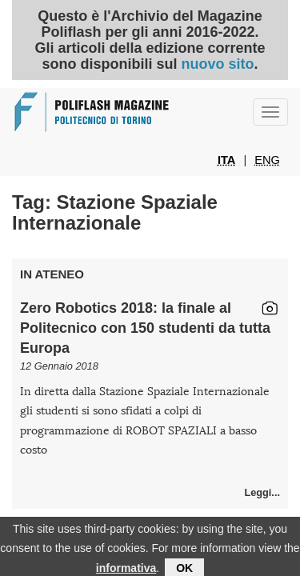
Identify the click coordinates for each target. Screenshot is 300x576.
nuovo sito (217, 64)
